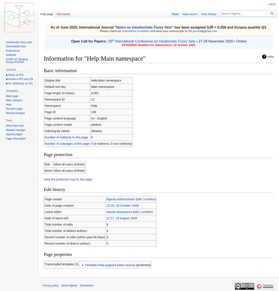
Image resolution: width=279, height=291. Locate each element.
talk (139, 199)
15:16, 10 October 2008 (122, 205)
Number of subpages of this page (67, 143)
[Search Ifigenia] (248, 13)
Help (270, 56)
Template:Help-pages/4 (100, 265)
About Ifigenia (69, 285)
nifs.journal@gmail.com (202, 31)
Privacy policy (51, 285)
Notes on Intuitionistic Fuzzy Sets (144, 27)
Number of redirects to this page (66, 137)
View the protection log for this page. (68, 179)
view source (126, 265)
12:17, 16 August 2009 (121, 218)
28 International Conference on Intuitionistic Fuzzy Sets (151, 41)
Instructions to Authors (136, 31)
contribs (149, 199)
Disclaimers (87, 285)
